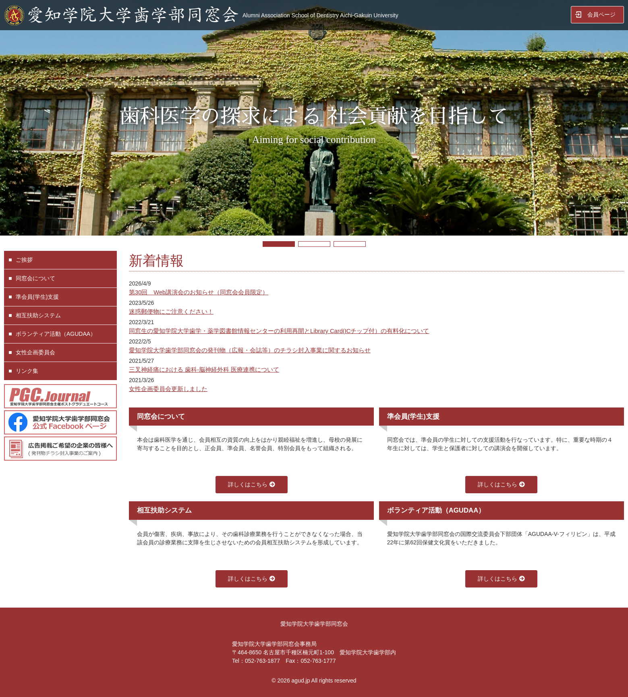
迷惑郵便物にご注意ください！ (171, 311)
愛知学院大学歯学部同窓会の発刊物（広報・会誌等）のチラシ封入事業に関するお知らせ (250, 350)
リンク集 (27, 371)
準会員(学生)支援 (37, 297)
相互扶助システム (38, 315)
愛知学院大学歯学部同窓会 (314, 623)
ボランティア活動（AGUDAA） (56, 334)
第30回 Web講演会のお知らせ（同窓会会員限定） (198, 292)
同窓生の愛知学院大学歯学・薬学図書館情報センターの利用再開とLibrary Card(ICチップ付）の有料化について (279, 331)
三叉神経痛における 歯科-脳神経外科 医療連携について (204, 369)
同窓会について (35, 278)
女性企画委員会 (35, 352)
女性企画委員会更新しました (168, 389)
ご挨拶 (24, 259)
